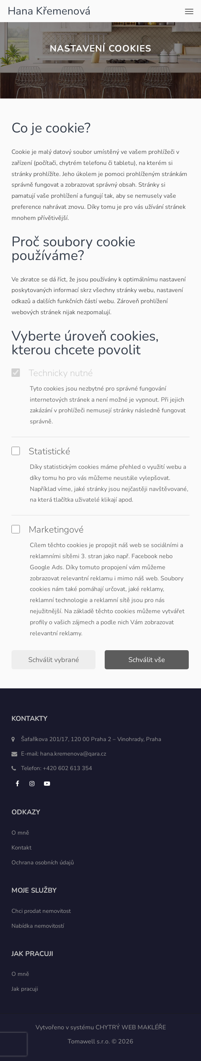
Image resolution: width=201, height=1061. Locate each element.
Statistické (40, 451)
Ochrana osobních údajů (42, 862)
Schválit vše (146, 659)
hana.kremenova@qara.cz (73, 753)
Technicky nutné (52, 373)
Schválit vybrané (53, 659)
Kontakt (21, 847)
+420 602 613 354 (67, 768)
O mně (20, 833)
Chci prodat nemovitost (41, 911)
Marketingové (47, 529)
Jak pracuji (24, 989)
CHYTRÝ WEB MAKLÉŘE (131, 1027)
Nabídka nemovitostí (37, 926)
